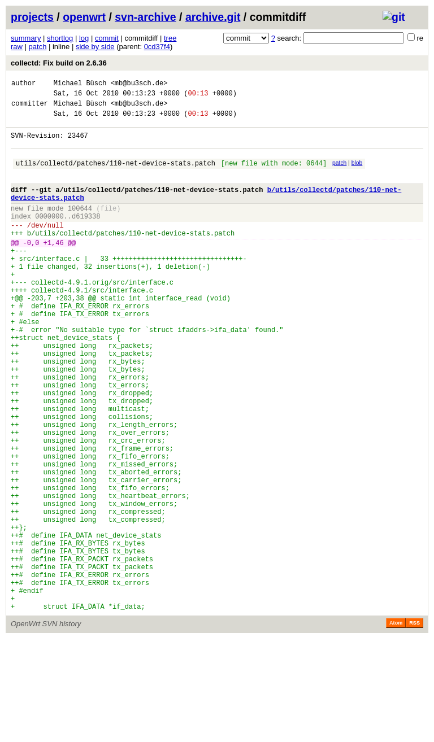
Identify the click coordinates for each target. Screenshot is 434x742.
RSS (414, 726)
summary (26, 38)
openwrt (84, 17)
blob (357, 173)
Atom (395, 726)
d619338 (86, 236)
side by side (95, 46)
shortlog (60, 38)
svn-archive (145, 17)
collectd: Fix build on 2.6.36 (59, 63)
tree (170, 38)
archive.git (213, 17)
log (84, 38)
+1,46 (54, 268)
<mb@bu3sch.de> (139, 84)
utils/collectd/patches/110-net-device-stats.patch (115, 175)
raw (17, 46)
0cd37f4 (157, 46)
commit (107, 38)
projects (32, 17)
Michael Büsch (80, 84)
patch (38, 46)
